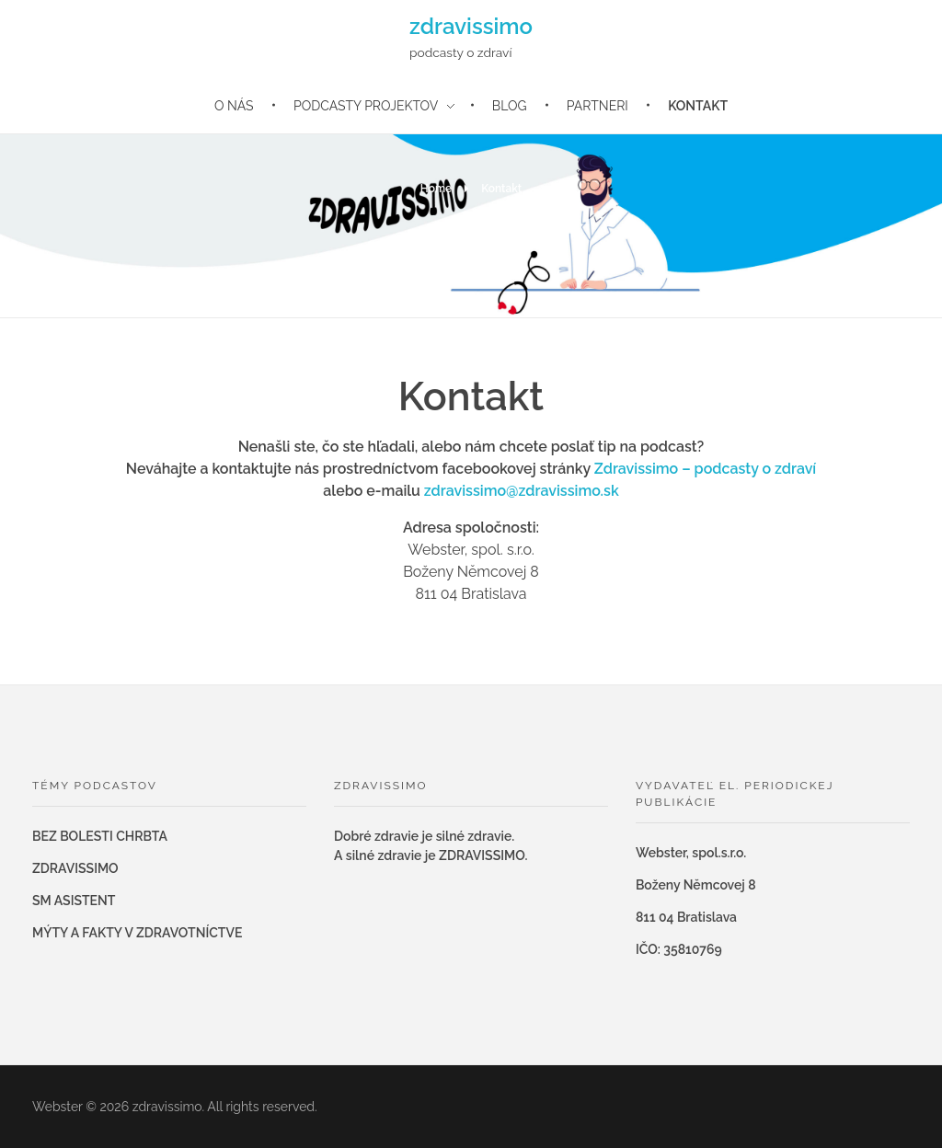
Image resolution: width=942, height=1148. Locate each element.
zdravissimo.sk (569, 490)
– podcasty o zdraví (749, 468)
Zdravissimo (638, 468)
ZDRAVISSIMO (75, 868)
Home (436, 188)
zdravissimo (471, 26)
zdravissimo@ (471, 490)
